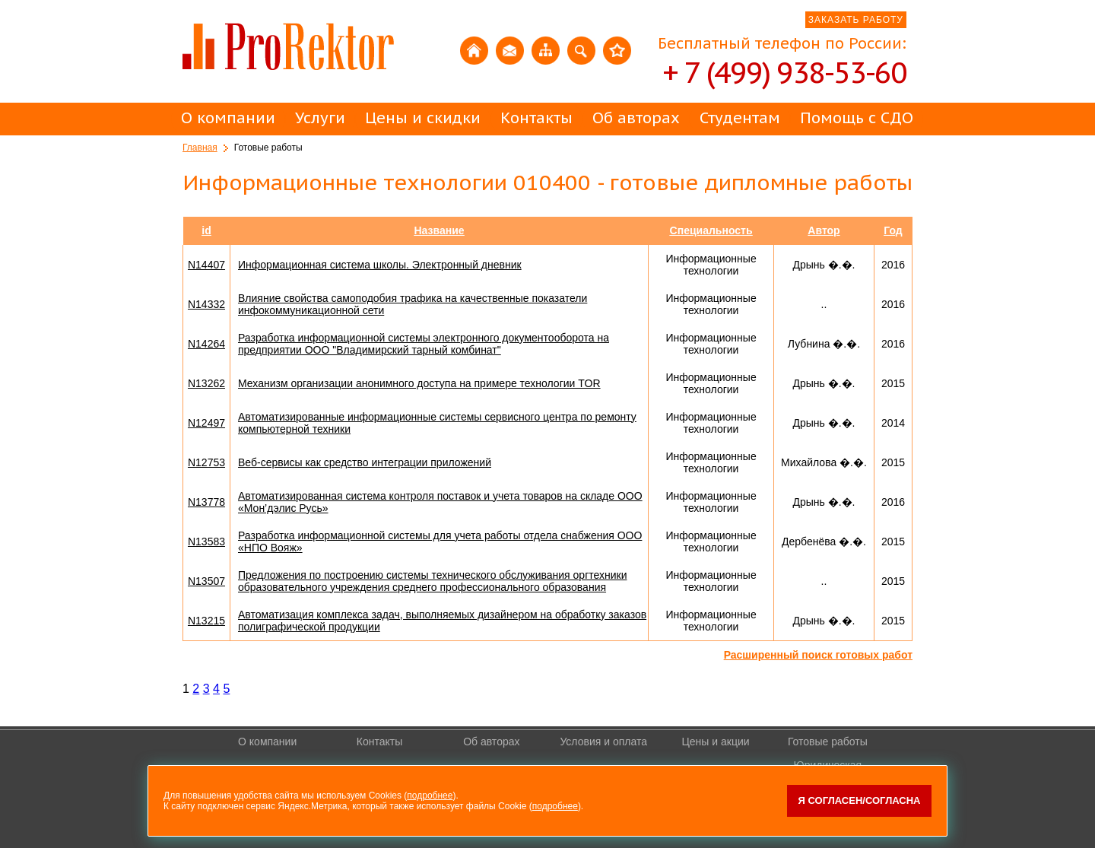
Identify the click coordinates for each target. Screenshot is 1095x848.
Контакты (536, 118)
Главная (199, 147)
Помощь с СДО (856, 118)
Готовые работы (828, 741)
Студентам (740, 118)
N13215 (206, 621)
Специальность (711, 230)
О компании (228, 118)
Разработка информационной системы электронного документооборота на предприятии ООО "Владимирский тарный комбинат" (423, 344)
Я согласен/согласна (859, 800)
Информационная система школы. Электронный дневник (380, 265)
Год (893, 230)
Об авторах (636, 118)
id (206, 230)
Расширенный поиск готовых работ (818, 655)
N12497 (206, 423)
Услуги (320, 118)
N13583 (206, 541)
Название (439, 230)
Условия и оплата (603, 741)
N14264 (206, 344)
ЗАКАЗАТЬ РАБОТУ (855, 19)
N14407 (206, 265)
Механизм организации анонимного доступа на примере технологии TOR (419, 383)
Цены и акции (715, 741)
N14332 (206, 304)
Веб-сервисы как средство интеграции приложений (364, 462)
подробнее (429, 795)
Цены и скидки (423, 118)
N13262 (206, 383)
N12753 (206, 462)
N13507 (206, 581)
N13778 (206, 502)
